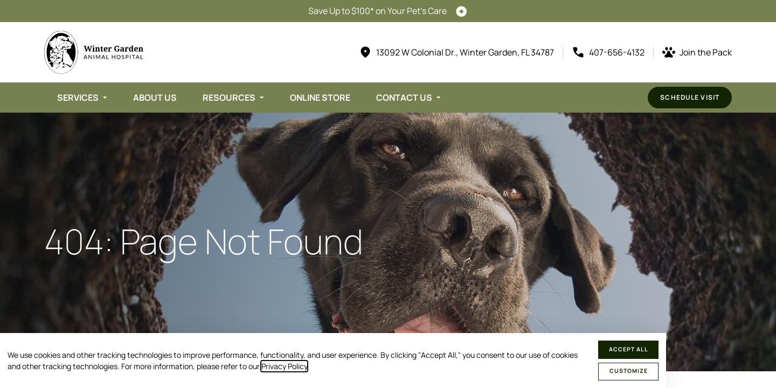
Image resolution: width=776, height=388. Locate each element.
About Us (155, 97)
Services (78, 97)
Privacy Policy (284, 366)
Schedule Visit (689, 97)
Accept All (628, 349)
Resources (229, 97)
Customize (628, 371)
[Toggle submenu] (105, 97)
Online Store (320, 97)
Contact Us (404, 97)
